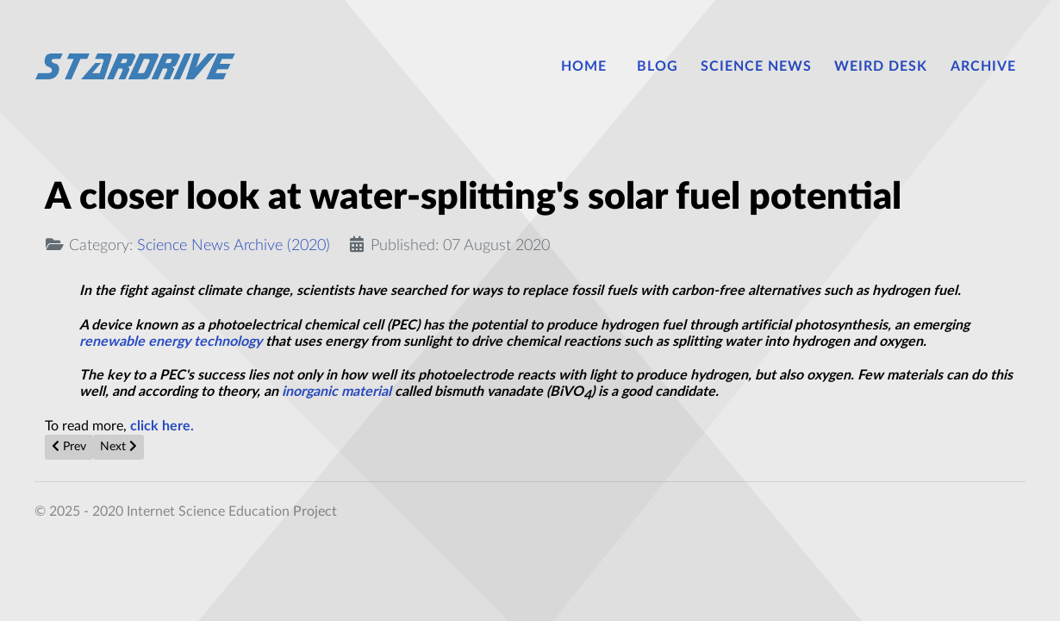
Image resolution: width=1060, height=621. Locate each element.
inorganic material (336, 391)
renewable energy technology (170, 341)
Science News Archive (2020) (233, 245)
